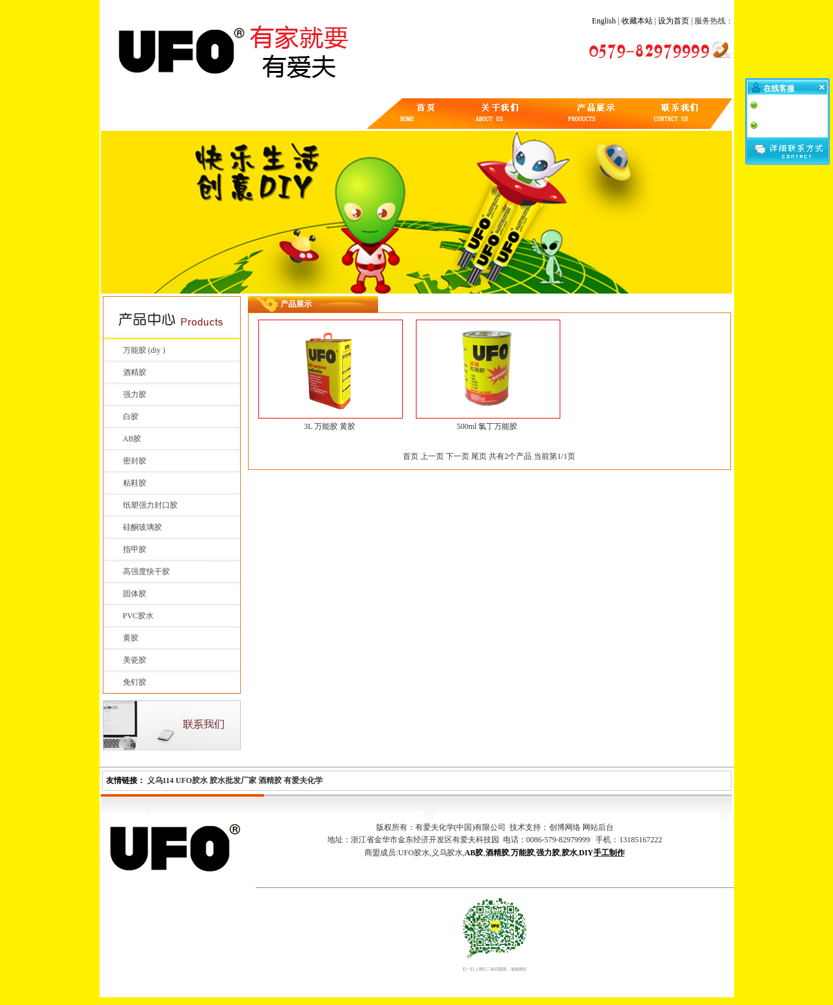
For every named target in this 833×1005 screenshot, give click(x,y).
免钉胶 (134, 682)
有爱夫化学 (303, 780)
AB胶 (132, 438)
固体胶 (134, 593)
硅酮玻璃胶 (142, 527)
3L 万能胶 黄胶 (329, 426)
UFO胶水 (192, 780)
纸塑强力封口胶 (150, 505)
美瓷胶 (134, 660)
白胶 (131, 416)
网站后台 (598, 827)
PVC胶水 (138, 615)
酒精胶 (134, 372)
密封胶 (134, 460)
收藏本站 (637, 20)
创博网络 (564, 827)
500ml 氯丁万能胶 (487, 426)
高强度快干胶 (146, 571)
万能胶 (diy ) (144, 350)
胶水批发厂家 (233, 780)
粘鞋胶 (134, 483)
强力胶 (134, 394)
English (604, 20)
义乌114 (160, 780)
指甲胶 (134, 549)
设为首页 (673, 20)
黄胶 (131, 637)
